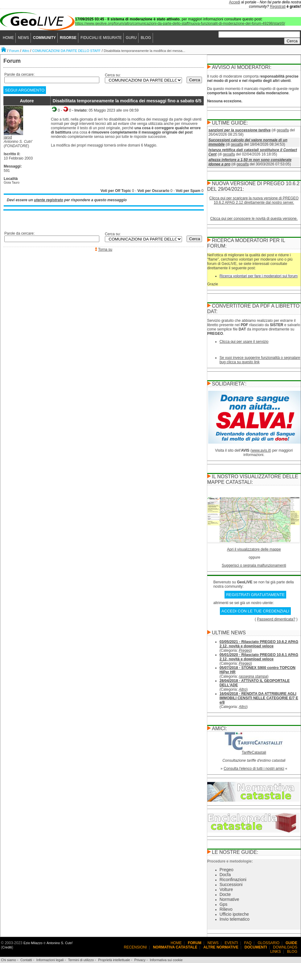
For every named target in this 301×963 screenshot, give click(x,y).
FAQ (248, 943)
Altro (25, 51)
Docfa (225, 874)
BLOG (146, 38)
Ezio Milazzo (33, 943)
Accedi (234, 2)
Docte (225, 894)
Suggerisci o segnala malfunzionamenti (254, 565)
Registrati (278, 6)
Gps (224, 904)
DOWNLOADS (285, 947)
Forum (14, 51)
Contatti (26, 960)
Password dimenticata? (276, 619)
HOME (8, 38)
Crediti (7, 947)
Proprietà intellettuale (114, 960)
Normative (229, 899)
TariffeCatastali (254, 752)
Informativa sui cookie (166, 960)
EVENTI (231, 943)
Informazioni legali (50, 960)
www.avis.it (261, 450)
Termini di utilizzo (81, 960)
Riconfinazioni (233, 879)
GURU (131, 38)
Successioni (231, 884)
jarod (8, 137)
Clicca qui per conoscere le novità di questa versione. (254, 218)
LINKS (275, 951)
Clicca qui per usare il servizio (244, 341)
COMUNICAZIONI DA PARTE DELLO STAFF (66, 51)
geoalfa (283, 130)
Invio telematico (234, 919)
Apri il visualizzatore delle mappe (254, 549)
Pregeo (245, 650)
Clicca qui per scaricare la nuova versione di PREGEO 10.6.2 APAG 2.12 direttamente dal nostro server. (254, 200)
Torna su (105, 249)
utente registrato (48, 200)
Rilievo (226, 909)
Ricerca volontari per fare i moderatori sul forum (259, 276)
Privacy (140, 960)
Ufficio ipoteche (234, 914)
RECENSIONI (135, 947)
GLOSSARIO (269, 943)
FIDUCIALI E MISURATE (101, 38)
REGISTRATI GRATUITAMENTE (255, 594)
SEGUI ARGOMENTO (24, 90)
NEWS (23, 38)
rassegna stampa (253, 676)
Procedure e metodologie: (230, 861)
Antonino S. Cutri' (60, 943)
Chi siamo (8, 960)
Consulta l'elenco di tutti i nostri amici (254, 768)
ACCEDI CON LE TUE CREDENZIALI (255, 611)
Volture (226, 889)
